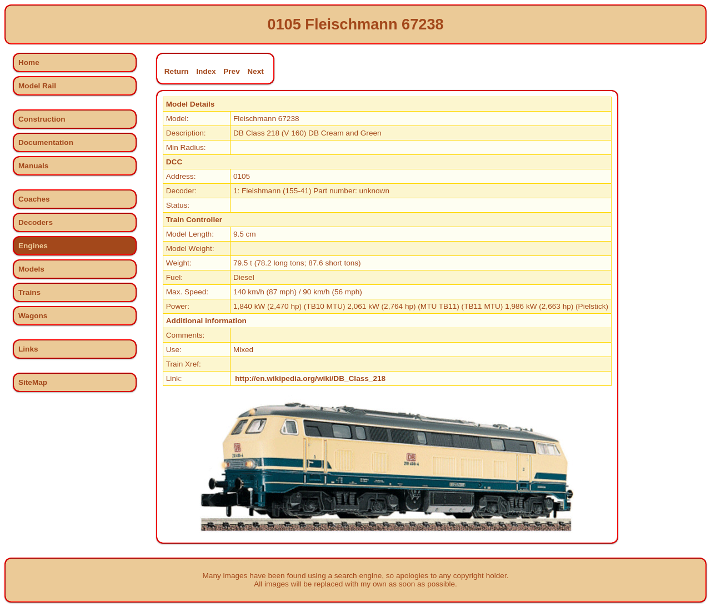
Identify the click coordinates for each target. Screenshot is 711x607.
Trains (29, 292)
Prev (231, 71)
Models (31, 269)
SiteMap (32, 382)
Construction (42, 119)
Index (206, 71)
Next (255, 71)
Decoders (35, 222)
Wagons (32, 316)
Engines (33, 246)
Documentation (45, 142)
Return (176, 71)
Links (28, 349)
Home (28, 62)
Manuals (33, 166)
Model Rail (37, 86)
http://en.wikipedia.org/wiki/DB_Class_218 (310, 378)
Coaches (34, 199)
